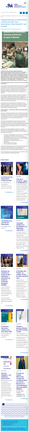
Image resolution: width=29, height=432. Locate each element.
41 (11, 412)
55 (26, 414)
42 (14, 412)
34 (17, 410)
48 (5, 414)
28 (26, 408)
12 (5, 406)
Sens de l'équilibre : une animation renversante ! (6, 375)
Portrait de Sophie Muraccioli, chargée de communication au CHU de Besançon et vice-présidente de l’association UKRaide (21, 381)
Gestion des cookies (21, 429)
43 (17, 412)
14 (11, 406)
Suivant (22, 416)
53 (20, 414)
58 (11, 416)
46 (26, 412)
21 (5, 408)
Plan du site (4, 428)
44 (20, 412)
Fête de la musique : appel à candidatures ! (21, 181)
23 (11, 408)
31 (8, 410)
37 (26, 410)
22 (8, 408)
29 (2, 410)
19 (26, 406)
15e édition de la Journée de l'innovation (6, 222)
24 (14, 408)
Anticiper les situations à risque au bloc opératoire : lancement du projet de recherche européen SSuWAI (6, 278)
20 (2, 408)
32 (11, 410)
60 (17, 416)
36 (23, 410)
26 (20, 408)
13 (8, 406)
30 (5, 410)
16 (17, 406)
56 (5, 416)
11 (2, 406)
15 (14, 406)
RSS (14, 428)
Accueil (2, 12)
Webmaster (10, 428)
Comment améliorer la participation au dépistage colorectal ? (21, 226)
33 (14, 410)
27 (23, 408)
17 (20, 406)
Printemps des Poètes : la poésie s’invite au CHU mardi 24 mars (22, 274)
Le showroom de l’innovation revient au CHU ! (6, 178)
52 (17, 414)
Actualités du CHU (13, 12)
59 (14, 416)
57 (8, 416)
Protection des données (11, 429)
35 (20, 410)
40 (8, 412)
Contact (18, 428)
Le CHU (6, 12)
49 (8, 414)
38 (2, 412)
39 (5, 412)
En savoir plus (9, 192)
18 (23, 406)
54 (23, 414)
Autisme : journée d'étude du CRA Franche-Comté (22, 329)
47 (2, 414)
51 (14, 414)
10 (25, 404)
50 (11, 414)
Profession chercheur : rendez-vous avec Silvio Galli (6, 329)
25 (17, 408)
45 (23, 412)
